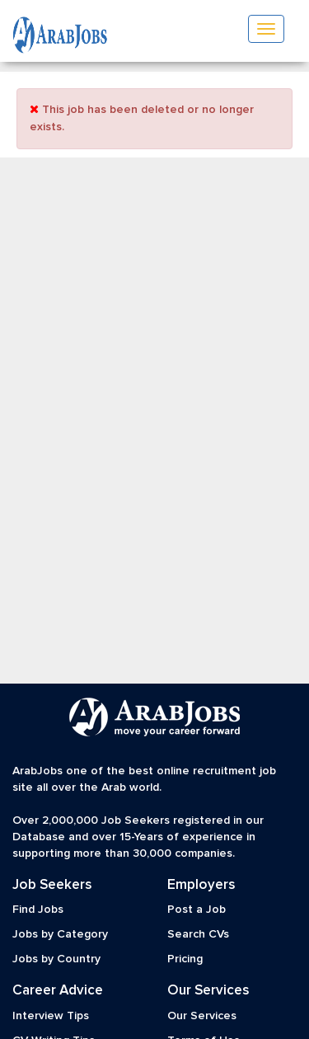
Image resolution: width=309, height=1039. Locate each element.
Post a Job (196, 909)
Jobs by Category (60, 934)
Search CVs (198, 934)
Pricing (185, 959)
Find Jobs (37, 909)
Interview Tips (50, 1016)
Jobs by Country (56, 959)
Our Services (201, 1016)
